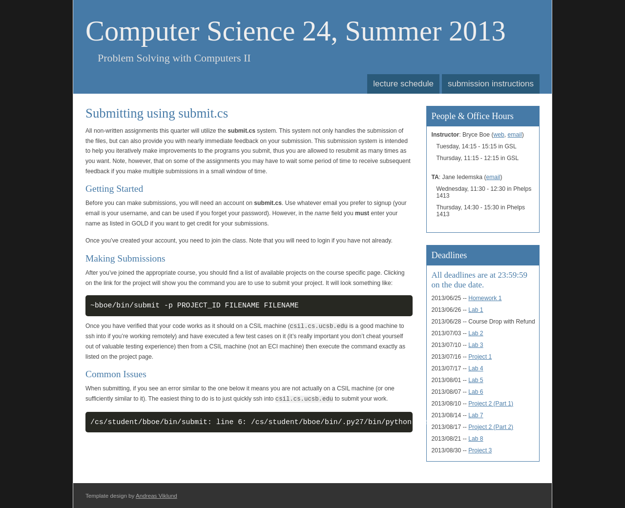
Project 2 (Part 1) (490, 403)
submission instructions (491, 83)
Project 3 (480, 450)
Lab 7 (475, 415)
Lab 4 (475, 368)
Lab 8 (475, 438)
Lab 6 (475, 391)
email (515, 134)
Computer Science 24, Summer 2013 (295, 31)
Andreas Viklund (156, 495)
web (499, 134)
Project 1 (480, 356)
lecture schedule (403, 83)
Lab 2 (475, 333)
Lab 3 (475, 345)
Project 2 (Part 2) (490, 427)
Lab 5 (475, 380)
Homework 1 (484, 298)
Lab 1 (475, 309)
